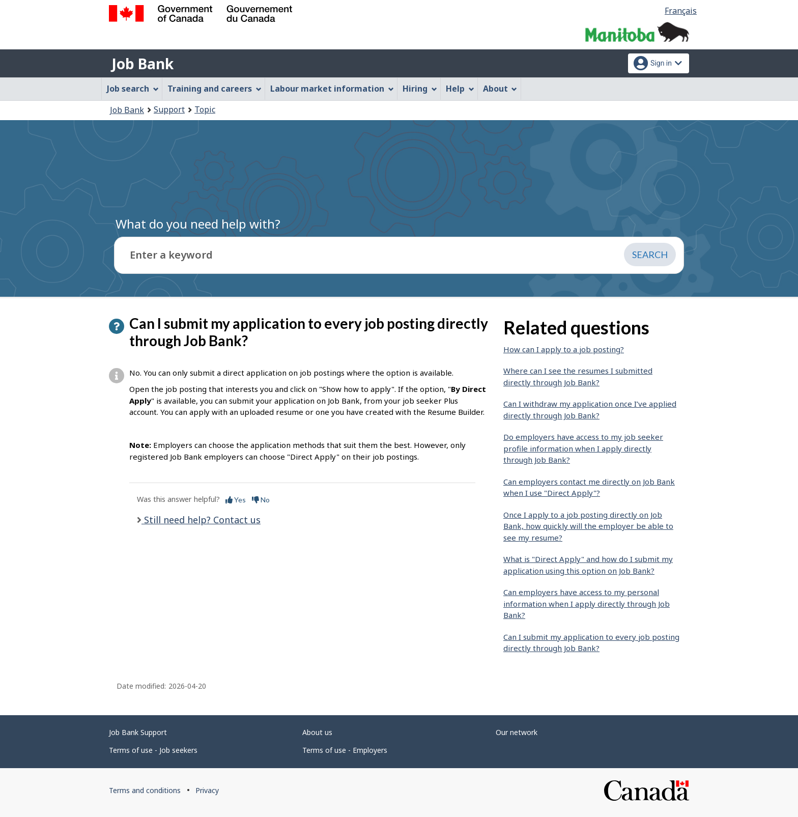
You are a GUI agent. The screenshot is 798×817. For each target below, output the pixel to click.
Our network (516, 732)
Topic (204, 109)
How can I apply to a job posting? (563, 349)
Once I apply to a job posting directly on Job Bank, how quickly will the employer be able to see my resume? (588, 526)
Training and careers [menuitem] (214, 88)
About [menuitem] (500, 88)
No (261, 499)
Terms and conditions (145, 790)
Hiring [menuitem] (420, 88)
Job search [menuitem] (133, 88)
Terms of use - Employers (344, 750)
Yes (235, 499)
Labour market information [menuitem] (332, 88)
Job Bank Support (138, 732)
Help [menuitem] (460, 88)
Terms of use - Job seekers (153, 750)
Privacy (207, 790)
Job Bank (142, 63)
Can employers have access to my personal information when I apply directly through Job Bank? (586, 603)
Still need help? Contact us (201, 520)
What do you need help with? (198, 224)
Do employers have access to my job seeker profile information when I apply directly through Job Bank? (583, 448)
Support (169, 109)
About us (317, 732)
